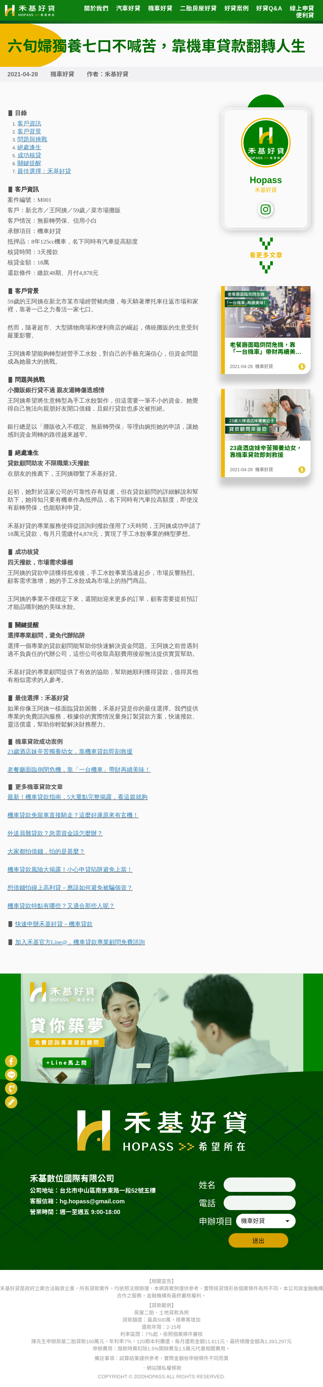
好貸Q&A (269, 8)
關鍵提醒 (27, 625)
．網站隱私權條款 (161, 1368)
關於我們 (96, 8)
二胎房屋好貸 (198, 8)
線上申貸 (302, 8)
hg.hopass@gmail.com (92, 1201)
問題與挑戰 (30, 380)
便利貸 (305, 15)
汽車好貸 (128, 8)
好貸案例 (236, 8)
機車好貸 (160, 8)
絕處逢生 (27, 453)
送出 (258, 1240)
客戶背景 (27, 291)
